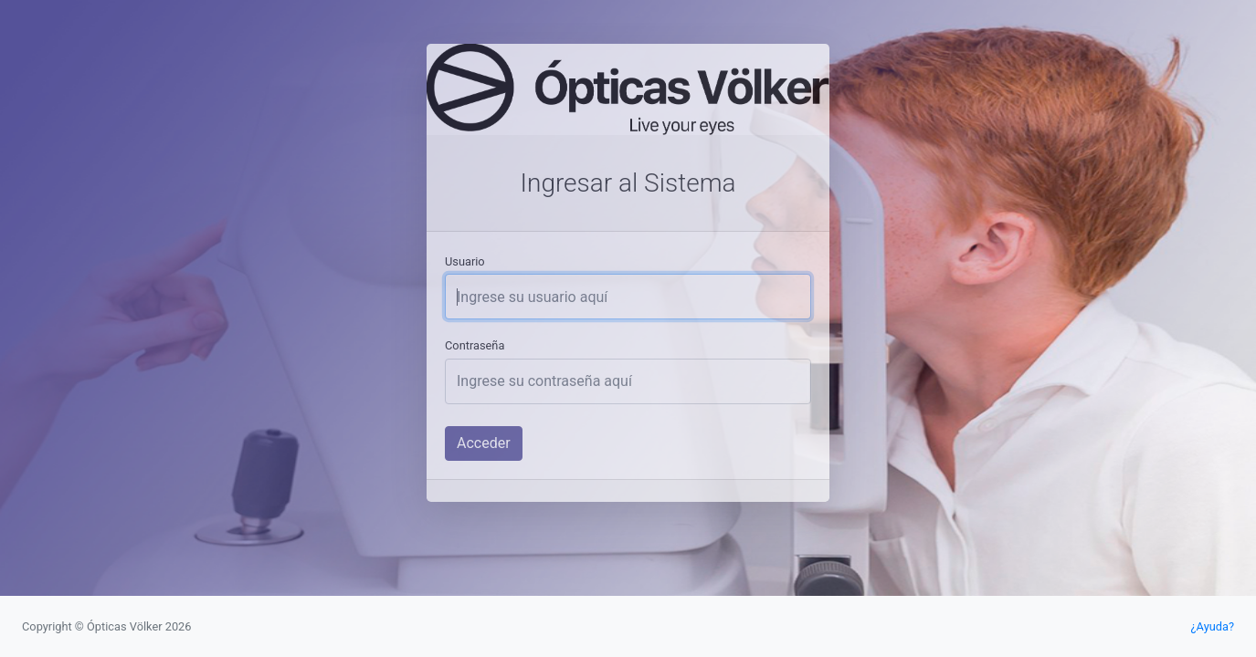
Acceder (484, 443)
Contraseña (474, 345)
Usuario (465, 261)
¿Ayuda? (1212, 626)
